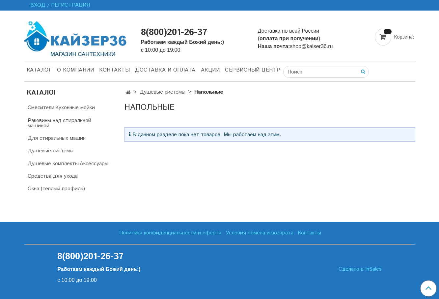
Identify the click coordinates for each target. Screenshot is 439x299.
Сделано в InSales (360, 269)
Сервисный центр (253, 70)
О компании (75, 70)
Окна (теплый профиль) (56, 189)
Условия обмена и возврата (259, 233)
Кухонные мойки (75, 107)
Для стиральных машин (57, 138)
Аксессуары (94, 163)
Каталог (39, 70)
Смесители (41, 107)
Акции (210, 70)
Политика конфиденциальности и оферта (170, 233)
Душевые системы (162, 92)
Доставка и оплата (165, 70)
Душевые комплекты (53, 163)
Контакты (114, 70)
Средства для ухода (53, 176)
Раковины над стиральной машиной (59, 123)
